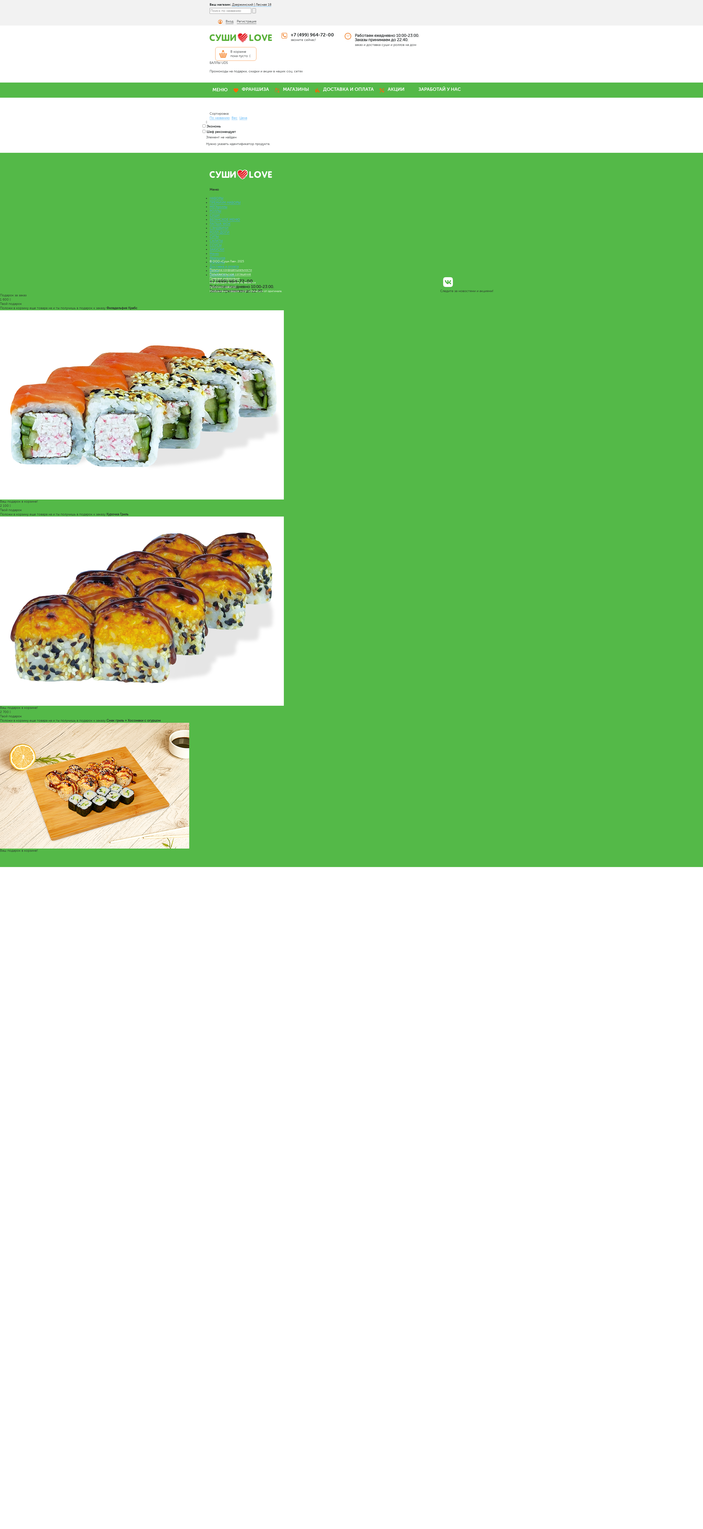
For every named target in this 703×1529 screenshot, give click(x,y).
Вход (229, 21)
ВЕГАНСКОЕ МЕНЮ (225, 219)
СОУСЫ (216, 245)
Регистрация (246, 21)
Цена (243, 118)
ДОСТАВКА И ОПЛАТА (348, 89)
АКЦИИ (396, 89)
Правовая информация (225, 278)
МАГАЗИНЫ (296, 89)
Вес (234, 118)
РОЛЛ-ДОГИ (219, 232)
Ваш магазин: (220, 4)
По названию (220, 118)
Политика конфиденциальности (231, 270)
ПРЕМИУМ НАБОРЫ (225, 202)
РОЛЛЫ (215, 211)
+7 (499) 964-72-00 (312, 35)
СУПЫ (214, 236)
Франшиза (217, 258)
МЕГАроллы (218, 207)
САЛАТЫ (216, 241)
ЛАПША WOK (220, 224)
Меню (214, 253)
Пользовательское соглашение (230, 274)
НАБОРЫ (216, 198)
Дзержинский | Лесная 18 (251, 4)
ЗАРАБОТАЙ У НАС (439, 89)
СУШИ (215, 215)
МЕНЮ (220, 89)
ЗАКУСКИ (217, 249)
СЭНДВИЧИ (219, 228)
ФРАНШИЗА (255, 89)
